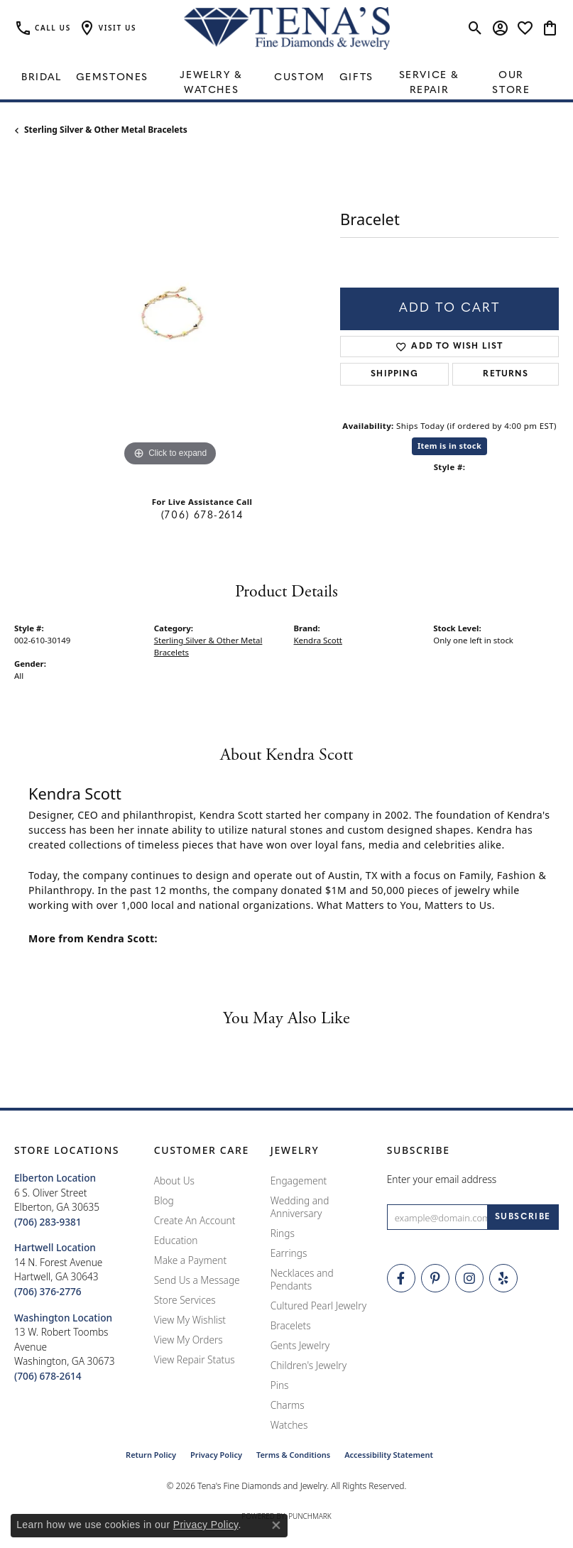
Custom (299, 77)
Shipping (394, 374)
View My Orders (188, 1339)
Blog (164, 1200)
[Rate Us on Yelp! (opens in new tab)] (503, 1278)
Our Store (511, 83)
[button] (107, 28)
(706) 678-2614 (202, 516)
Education (176, 1240)
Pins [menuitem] (280, 1385)
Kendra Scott (318, 640)
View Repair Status (194, 1359)
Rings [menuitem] (283, 1233)
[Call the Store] (48, 1221)
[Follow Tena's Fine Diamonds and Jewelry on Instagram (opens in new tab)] (469, 1278)
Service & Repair (429, 83)
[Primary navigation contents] (286, 78)
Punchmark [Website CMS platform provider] (310, 1516)
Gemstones (112, 77)
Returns (505, 374)
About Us (174, 1180)
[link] (42, 28)
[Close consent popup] (276, 1525)
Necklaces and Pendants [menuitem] (302, 1279)
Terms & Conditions (293, 1454)
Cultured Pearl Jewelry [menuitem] (318, 1305)
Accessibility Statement (388, 1454)
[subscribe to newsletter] (523, 1217)
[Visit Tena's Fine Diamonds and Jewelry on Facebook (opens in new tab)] (401, 1278)
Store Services (185, 1300)
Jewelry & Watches (211, 83)
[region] (170, 314)
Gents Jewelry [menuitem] (300, 1345)
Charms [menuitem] (288, 1405)
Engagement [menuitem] (299, 1180)
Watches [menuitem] (289, 1425)
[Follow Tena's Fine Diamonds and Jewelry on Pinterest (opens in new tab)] (435, 1278)
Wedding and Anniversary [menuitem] (300, 1207)
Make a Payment (190, 1260)
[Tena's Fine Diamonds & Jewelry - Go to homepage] (287, 28)
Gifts (356, 77)
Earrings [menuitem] (289, 1253)
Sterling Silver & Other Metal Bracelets (105, 130)
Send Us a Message (197, 1280)
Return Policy (151, 1454)
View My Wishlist (190, 1319)
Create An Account (195, 1220)
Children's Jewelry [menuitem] (308, 1365)
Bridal (41, 77)
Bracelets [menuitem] (291, 1325)
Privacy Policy (216, 1454)
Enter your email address (442, 1179)
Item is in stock (449, 445)
